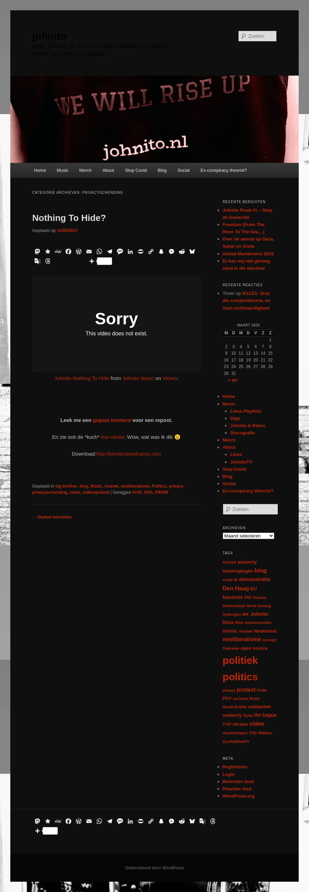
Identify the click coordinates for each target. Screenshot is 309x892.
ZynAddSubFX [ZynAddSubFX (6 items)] (236, 741)
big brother (66, 486)
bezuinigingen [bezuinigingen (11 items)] (238, 570)
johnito (49, 36)
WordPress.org (239, 796)
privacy (176, 486)
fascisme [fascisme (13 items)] (233, 597)
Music (62, 170)
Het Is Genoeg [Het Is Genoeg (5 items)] (258, 606)
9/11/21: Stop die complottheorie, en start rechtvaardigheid (247, 300)
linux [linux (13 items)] (228, 622)
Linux (236, 454)
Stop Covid (136, 170)
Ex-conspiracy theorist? (223, 170)
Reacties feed (237, 788)
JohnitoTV (241, 462)
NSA (148, 492)
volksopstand (95, 492)
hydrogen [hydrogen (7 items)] (232, 614)
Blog (162, 170)
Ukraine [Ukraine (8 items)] (240, 724)
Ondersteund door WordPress (154, 868)
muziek (111, 486)
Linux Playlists (246, 411)
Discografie (242, 432)
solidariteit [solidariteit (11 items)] (259, 706)
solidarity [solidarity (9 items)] (232, 715)
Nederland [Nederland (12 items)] (265, 631)
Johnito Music (138, 378)
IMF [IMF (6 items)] (245, 614)
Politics (159, 486)
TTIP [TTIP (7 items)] (227, 724)
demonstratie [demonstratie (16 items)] (254, 579)
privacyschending (49, 492)
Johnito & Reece (247, 425)
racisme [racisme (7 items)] (240, 698)
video (74, 492)
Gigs (235, 418)
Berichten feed (238, 781)
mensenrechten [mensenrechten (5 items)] (258, 623)
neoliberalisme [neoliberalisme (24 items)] (242, 639)
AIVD (137, 492)
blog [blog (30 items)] (261, 570)
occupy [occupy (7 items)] (270, 639)
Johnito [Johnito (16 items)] (259, 614)
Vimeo (170, 378)
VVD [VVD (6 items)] (253, 733)
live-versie (112, 437)
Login (229, 774)
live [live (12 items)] (239, 622)
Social (183, 170)
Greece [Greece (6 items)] (259, 597)
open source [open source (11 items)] (254, 648)
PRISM (161, 492)
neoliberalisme (135, 486)
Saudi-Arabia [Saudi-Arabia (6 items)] (234, 707)
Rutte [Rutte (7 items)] (255, 698)
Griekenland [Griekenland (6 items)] (234, 606)
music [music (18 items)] (230, 631)
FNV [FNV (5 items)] (248, 597)
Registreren (235, 766)
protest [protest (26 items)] (246, 690)
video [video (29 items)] (257, 724)
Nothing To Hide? (69, 218)
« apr (233, 380)
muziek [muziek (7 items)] (246, 631)
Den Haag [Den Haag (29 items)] (236, 588)
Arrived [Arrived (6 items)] (229, 562)
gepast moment (112, 420)
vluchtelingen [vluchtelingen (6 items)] (235, 733)
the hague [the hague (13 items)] (265, 715)
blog (83, 486)
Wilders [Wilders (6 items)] (265, 733)
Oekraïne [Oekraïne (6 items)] (231, 648)
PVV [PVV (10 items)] (227, 698)
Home (40, 170)
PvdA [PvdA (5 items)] (261, 690)
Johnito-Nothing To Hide (81, 378)
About (108, 170)
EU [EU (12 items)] (254, 588)
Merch (85, 170)
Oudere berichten (52, 517)
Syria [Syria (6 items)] (248, 715)
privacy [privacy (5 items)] (229, 690)
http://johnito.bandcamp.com (128, 454)
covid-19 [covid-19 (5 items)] (230, 580)
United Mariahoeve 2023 (248, 253)
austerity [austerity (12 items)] (247, 562)
